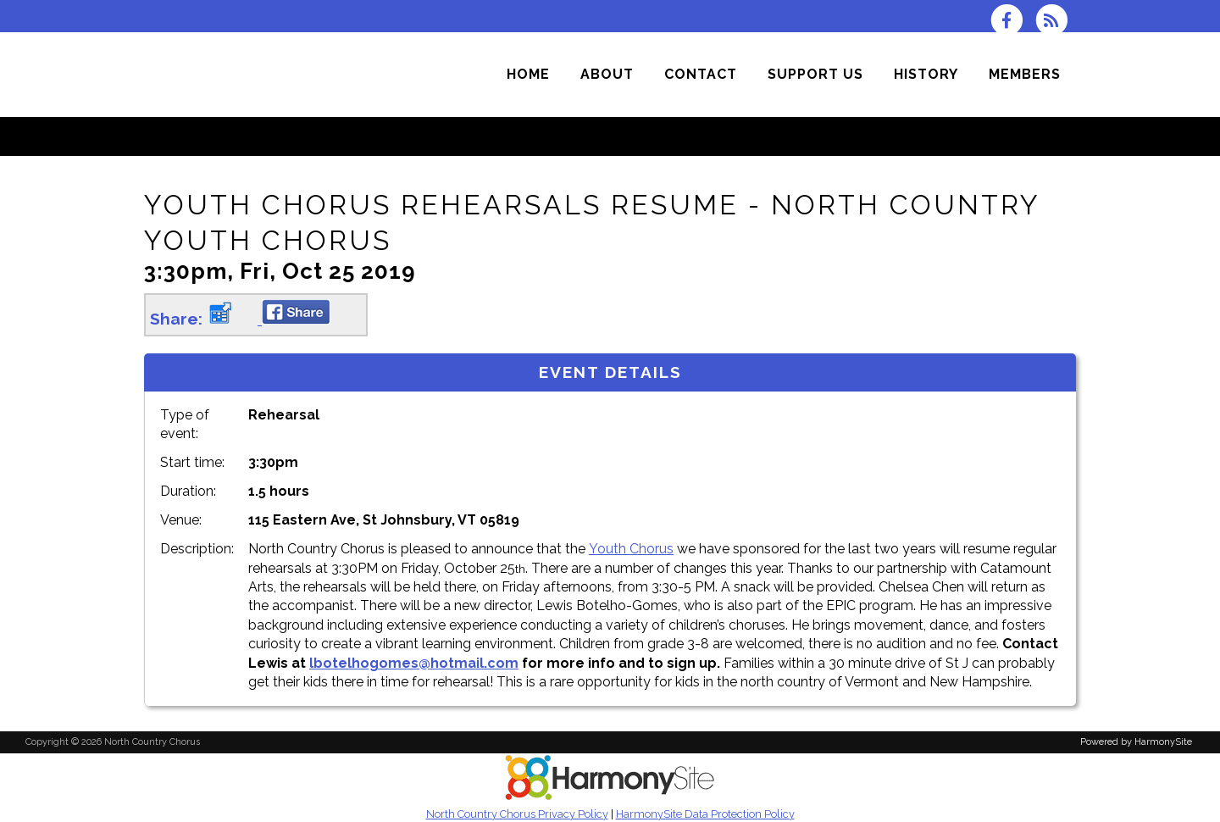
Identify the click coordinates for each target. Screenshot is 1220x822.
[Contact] (700, 74)
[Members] (1024, 74)
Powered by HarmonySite (1136, 741)
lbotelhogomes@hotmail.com (413, 663)
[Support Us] (815, 74)
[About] (607, 74)
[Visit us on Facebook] (1012, 19)
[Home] (528, 74)
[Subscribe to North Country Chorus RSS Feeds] (1055, 19)
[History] (926, 74)
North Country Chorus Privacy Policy (517, 814)
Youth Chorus (631, 549)
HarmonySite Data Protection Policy (705, 814)
